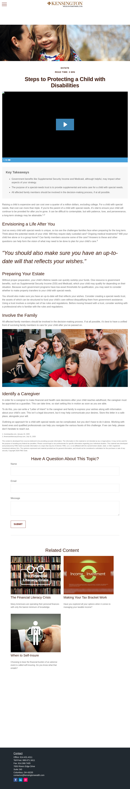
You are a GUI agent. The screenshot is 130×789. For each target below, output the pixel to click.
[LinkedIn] (20, 780)
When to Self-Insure (25, 655)
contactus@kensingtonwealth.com (29, 775)
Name (14, 464)
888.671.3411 (29, 760)
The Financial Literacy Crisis (31, 597)
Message (15, 498)
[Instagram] (26, 780)
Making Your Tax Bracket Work (85, 597)
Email (14, 481)
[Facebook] (16, 780)
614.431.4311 (26, 757)
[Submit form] (18, 524)
